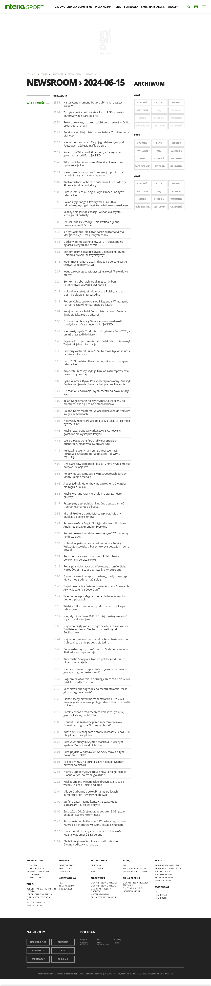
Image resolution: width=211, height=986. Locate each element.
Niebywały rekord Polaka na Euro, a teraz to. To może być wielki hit (97, 422)
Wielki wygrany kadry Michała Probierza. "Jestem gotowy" (94, 495)
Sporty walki (100, 860)
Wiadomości (38, 103)
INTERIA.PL (133, 973)
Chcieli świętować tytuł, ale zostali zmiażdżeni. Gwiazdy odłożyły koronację (92, 842)
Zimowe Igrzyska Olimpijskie (73, 6)
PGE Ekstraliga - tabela (39, 894)
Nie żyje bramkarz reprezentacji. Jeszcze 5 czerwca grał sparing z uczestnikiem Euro (95, 670)
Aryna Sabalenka (164, 877)
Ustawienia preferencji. (95, 973)
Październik (142, 166)
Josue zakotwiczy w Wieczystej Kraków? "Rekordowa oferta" (96, 273)
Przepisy (117, 939)
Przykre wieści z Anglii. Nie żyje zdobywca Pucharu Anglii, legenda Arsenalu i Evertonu (95, 525)
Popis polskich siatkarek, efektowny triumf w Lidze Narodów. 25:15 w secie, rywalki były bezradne (95, 568)
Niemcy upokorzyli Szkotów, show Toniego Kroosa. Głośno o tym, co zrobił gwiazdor (95, 773)
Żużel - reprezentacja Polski (38, 898)
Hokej (126, 860)
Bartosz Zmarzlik (36, 902)
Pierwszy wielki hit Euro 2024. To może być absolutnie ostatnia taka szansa (97, 352)
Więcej (172, 6)
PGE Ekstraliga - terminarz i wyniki (41, 890)
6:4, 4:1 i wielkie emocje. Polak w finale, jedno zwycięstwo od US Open (92, 223)
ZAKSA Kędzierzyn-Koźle (103, 897)
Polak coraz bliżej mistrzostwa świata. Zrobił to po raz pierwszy (97, 133)
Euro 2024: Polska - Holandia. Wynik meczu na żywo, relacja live (96, 362)
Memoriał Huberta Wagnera (101, 890)
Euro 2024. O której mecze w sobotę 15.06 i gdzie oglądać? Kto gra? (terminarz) (94, 813)
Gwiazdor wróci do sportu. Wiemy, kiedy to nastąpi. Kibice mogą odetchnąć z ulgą (96, 577)
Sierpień (159, 158)
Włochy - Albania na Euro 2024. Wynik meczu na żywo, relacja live (93, 163)
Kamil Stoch (65, 868)
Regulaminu (79, 973)
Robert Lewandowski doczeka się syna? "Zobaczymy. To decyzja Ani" (96, 534)
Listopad (159, 166)
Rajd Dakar (161, 895)
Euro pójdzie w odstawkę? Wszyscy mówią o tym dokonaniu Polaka (94, 753)
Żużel (30, 884)
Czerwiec (176, 150)
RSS (63, 950)
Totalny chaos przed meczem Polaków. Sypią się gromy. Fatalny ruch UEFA (94, 713)
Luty (159, 102)
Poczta (117, 942)
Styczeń (142, 102)
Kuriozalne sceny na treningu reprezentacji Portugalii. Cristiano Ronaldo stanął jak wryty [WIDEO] (92, 454)
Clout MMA (97, 868)
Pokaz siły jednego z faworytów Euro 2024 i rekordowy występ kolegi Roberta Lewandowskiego (96, 203)
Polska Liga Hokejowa (135, 871)
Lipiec (142, 158)
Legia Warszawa (35, 868)
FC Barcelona (34, 877)
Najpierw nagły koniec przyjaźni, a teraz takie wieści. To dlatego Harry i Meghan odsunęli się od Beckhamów (96, 629)
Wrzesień (176, 158)
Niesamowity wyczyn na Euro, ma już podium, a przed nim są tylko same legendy (93, 173)
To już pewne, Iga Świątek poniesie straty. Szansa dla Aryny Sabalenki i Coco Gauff (96, 587)
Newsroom (38, 950)
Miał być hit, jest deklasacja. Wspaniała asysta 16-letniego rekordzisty (94, 213)
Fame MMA (96, 865)
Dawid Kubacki (66, 865)
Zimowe (64, 860)
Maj (159, 150)
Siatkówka (131, 6)
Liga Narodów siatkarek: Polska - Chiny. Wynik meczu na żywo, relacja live (97, 465)
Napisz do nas (38, 942)
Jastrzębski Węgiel (101, 894)
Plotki (99, 939)
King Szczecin (66, 889)
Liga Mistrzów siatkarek (104, 886)
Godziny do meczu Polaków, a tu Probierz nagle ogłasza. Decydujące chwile (93, 243)
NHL (125, 865)
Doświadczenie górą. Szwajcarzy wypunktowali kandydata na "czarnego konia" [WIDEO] (93, 322)
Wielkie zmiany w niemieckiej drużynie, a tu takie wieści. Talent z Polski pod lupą (94, 783)
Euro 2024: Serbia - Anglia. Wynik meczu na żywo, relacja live (94, 193)
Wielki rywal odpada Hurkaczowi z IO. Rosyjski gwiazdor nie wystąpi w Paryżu (92, 432)
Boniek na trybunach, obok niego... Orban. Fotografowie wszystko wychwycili (90, 283)
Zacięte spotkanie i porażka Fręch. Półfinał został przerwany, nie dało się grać (94, 114)
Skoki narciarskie (153, 6)
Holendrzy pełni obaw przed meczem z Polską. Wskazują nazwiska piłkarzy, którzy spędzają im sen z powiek (96, 546)
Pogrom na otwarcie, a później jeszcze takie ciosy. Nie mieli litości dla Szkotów (97, 680)
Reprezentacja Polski (134, 868)
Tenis (117, 6)
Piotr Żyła (64, 871)
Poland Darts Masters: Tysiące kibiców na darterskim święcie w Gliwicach (97, 412)
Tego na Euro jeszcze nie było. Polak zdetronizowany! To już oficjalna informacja (97, 342)
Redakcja (63, 942)
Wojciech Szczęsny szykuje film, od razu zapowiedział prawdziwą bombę (96, 372)
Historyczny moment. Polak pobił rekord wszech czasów (94, 104)
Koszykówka (67, 878)
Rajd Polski (161, 898)
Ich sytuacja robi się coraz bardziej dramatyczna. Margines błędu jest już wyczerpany (94, 233)
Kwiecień (142, 110)
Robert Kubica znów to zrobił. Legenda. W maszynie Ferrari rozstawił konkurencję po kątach (96, 303)
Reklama (63, 959)
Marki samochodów (103, 943)
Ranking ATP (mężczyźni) (168, 868)
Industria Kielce (131, 891)
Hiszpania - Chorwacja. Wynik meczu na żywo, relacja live (97, 392)
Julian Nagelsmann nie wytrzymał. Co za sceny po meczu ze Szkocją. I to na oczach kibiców (94, 402)
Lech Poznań (33, 874)
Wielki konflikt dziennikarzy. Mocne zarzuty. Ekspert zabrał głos (96, 607)
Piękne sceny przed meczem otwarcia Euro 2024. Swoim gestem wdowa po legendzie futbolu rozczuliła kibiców (97, 702)
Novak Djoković (163, 880)
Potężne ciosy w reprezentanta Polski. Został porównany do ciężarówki (91, 558)
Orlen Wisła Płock (133, 888)
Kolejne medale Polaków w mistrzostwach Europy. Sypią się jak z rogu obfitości (95, 313)
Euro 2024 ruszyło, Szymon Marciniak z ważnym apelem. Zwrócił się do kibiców (93, 743)
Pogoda (83, 939)
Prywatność (110, 973)
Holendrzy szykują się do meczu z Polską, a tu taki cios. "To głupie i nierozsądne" (94, 293)
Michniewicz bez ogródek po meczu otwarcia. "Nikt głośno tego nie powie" (95, 690)
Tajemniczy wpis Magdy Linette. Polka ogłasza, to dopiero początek (94, 597)
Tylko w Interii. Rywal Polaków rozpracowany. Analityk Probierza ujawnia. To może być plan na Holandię (97, 382)
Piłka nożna (103, 6)
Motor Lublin (34, 905)
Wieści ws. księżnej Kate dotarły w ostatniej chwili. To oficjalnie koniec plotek (97, 733)
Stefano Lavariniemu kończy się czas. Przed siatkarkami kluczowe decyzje (91, 803)
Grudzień (176, 166)
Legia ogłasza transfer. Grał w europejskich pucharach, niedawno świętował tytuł (90, 442)
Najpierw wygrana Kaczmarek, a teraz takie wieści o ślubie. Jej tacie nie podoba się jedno (96, 640)
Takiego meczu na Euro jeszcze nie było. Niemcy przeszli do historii (93, 763)
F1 (156, 892)
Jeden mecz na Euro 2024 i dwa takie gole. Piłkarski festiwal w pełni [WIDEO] (95, 263)
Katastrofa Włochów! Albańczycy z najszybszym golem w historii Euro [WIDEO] (93, 153)
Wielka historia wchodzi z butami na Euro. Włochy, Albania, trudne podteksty (95, 183)
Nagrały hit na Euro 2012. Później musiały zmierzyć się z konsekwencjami (95, 617)
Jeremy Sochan (67, 886)
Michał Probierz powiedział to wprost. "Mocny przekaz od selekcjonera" (92, 515)
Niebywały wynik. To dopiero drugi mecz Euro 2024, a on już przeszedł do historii (97, 332)
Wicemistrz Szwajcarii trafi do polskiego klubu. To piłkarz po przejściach (94, 660)
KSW (93, 871)
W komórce (38, 959)
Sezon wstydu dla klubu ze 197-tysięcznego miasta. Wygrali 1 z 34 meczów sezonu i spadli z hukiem (95, 823)
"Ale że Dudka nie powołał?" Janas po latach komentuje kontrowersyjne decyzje (91, 793)
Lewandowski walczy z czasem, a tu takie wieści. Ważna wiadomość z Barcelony (93, 833)
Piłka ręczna (131, 878)
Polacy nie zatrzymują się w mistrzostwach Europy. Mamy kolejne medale (95, 475)
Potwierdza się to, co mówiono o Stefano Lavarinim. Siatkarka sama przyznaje (96, 650)
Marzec (176, 102)
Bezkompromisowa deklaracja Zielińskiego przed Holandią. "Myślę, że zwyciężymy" (94, 253)
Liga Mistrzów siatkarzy (104, 882)
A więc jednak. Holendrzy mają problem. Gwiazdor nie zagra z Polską (95, 485)
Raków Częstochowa (38, 871)
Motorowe (162, 887)
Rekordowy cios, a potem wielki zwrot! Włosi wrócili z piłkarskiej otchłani (97, 124)
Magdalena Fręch (164, 874)
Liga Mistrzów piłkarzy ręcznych (135, 883)
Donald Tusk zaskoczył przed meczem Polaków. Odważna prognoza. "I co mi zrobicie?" (93, 723)
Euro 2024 (32, 865)
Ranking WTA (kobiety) (167, 865)
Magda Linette (163, 871)
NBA (61, 882)
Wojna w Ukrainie (84, 943)
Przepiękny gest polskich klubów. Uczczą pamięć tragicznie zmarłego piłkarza (94, 505)
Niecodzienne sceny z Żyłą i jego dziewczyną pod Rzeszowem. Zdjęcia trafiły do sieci (94, 144)
